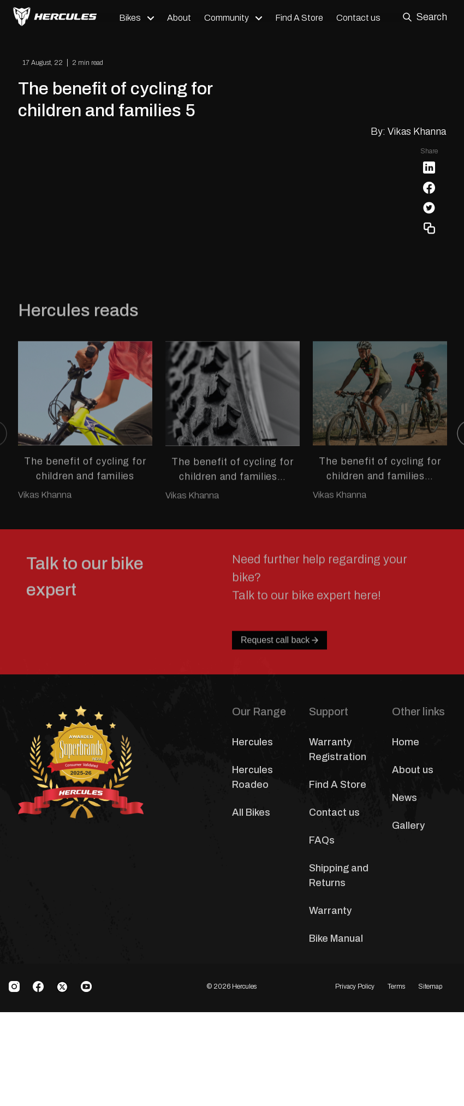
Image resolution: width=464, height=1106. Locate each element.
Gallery (408, 933)
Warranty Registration (337, 857)
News (404, 905)
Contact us (360, 17)
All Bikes (251, 920)
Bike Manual (336, 1046)
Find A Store (301, 17)
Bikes (132, 17)
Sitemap (430, 1095)
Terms (396, 1095)
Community (228, 17)
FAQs (322, 948)
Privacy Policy (354, 1095)
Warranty (330, 1018)
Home (405, 850)
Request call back (279, 776)
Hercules (252, 850)
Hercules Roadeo (252, 885)
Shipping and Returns (338, 983)
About (181, 17)
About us (412, 877)
